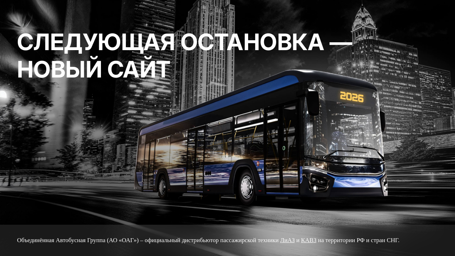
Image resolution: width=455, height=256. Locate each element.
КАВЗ (308, 240)
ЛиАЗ (287, 240)
